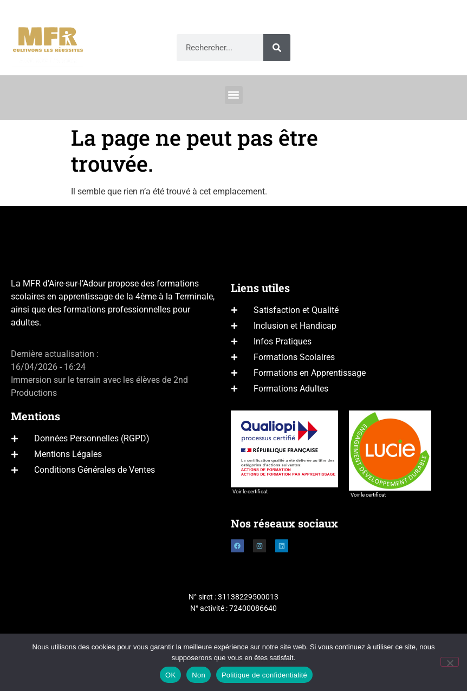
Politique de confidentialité (264, 675)
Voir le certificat (250, 491)
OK (170, 675)
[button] (234, 95)
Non (198, 675)
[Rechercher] (276, 47)
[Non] (449, 662)
